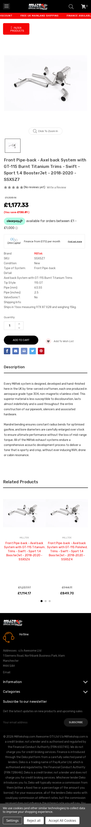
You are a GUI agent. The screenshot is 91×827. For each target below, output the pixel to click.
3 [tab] (50, 601)
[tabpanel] (24, 544)
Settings (12, 820)
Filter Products (17, 29)
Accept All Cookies (62, 820)
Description (14, 367)
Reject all (34, 820)
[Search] (71, 6)
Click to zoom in (45, 131)
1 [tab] (42, 601)
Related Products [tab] (20, 481)
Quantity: (9, 317)
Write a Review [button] (56, 187)
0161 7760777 (30, 640)
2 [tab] (46, 601)
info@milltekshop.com (26, 672)
